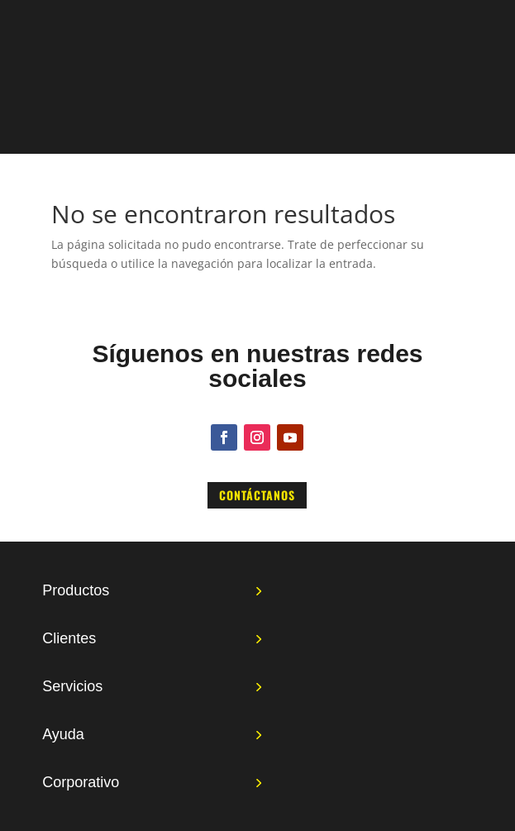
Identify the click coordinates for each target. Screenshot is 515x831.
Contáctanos (257, 495)
